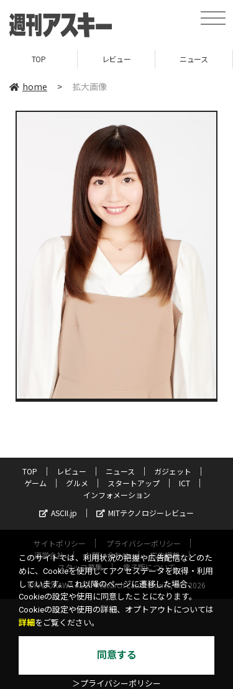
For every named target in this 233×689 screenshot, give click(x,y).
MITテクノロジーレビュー (145, 512)
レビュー (116, 58)
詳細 (27, 622)
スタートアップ (133, 483)
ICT (184, 483)
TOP (39, 58)
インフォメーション (116, 494)
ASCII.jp (58, 512)
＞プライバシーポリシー (116, 683)
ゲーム (35, 483)
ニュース (194, 58)
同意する (117, 655)
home (28, 86)
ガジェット (172, 471)
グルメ (77, 483)
